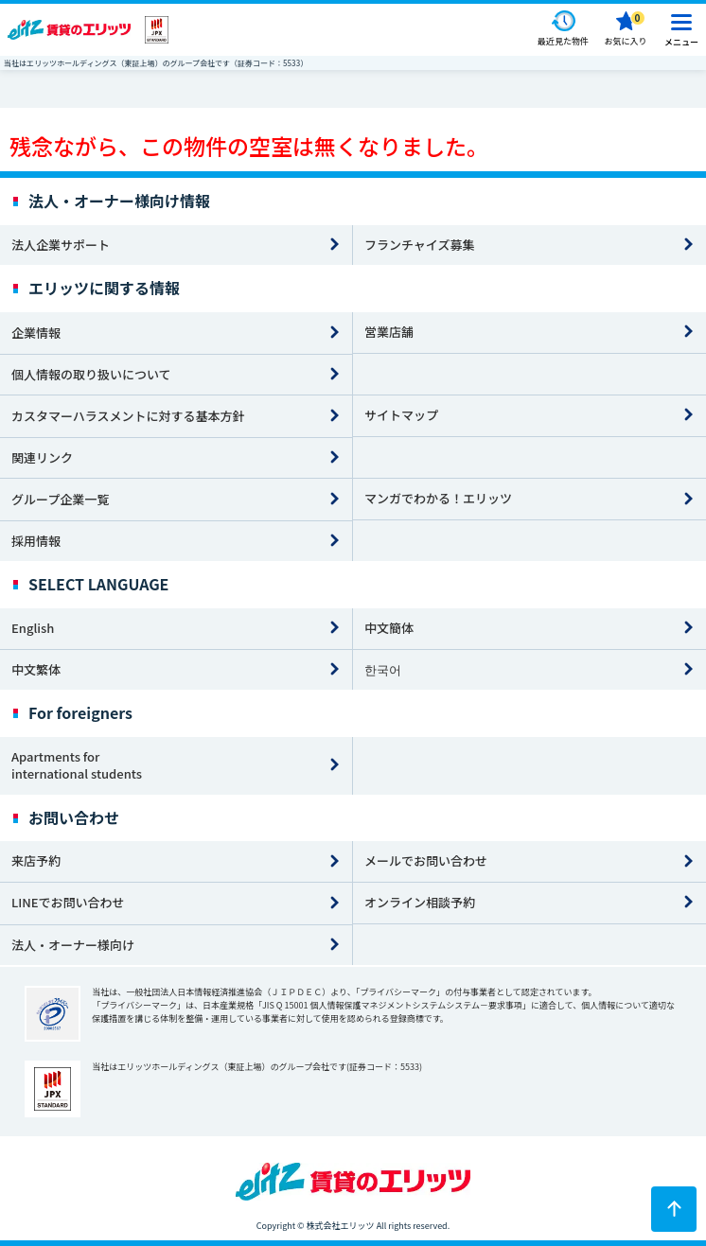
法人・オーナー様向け (72, 945)
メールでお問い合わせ (425, 860)
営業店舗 (389, 332)
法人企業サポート (60, 245)
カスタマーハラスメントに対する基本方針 (127, 416)
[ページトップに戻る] (674, 1209)
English (32, 628)
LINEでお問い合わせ (68, 902)
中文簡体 (389, 628)
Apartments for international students (76, 765)
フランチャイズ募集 (419, 245)
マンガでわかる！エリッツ (438, 498)
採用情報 (36, 541)
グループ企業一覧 (60, 499)
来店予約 (36, 860)
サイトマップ (401, 415)
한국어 (382, 669)
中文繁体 (36, 669)
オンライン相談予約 (419, 902)
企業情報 (36, 333)
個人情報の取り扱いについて (91, 374)
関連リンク (42, 457)
